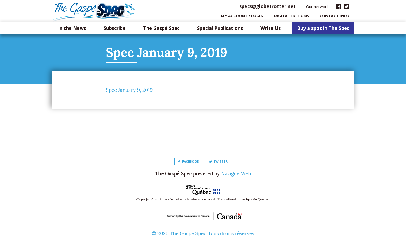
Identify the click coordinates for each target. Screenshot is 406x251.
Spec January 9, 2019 (129, 91)
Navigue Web (236, 175)
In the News (72, 29)
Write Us (270, 29)
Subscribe (115, 29)
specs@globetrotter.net (267, 7)
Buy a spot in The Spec (323, 29)
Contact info (334, 16)
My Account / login (242, 16)
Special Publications (220, 29)
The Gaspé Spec (161, 29)
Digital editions (291, 16)
